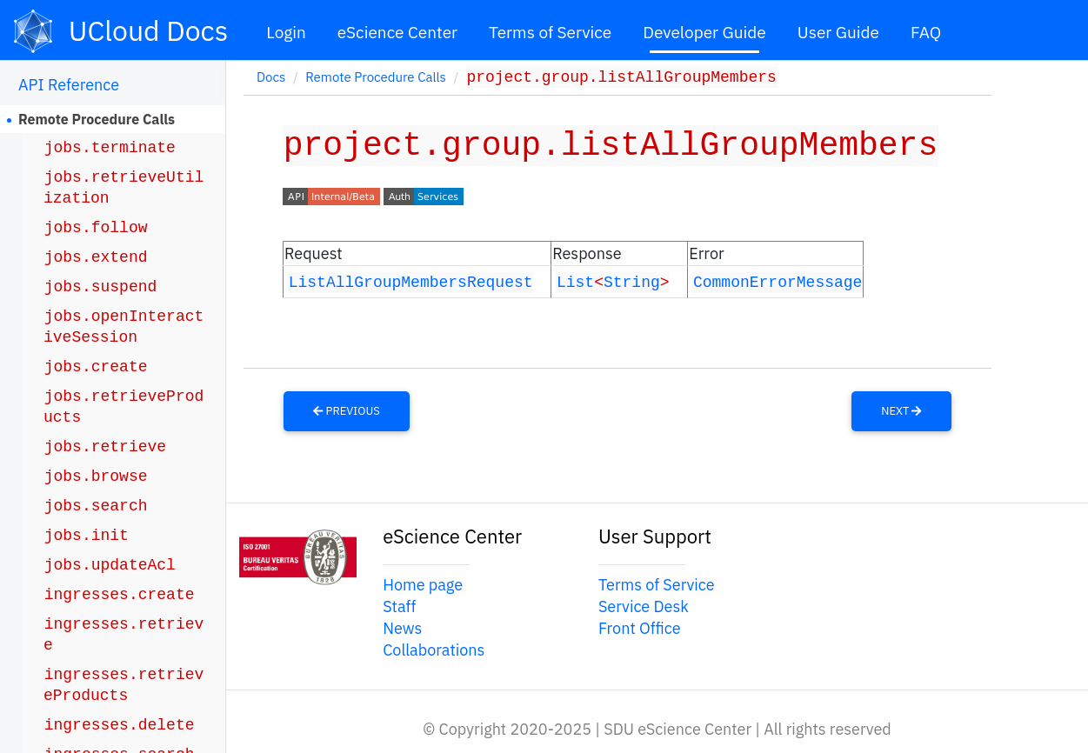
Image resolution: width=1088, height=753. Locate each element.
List (575, 280)
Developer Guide (704, 32)
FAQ (926, 32)
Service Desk (643, 606)
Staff (399, 606)
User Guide (838, 32)
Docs (271, 78)
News (402, 627)
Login (286, 32)
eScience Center (397, 32)
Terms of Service (550, 32)
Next (901, 410)
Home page (423, 584)
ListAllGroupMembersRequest (411, 280)
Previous (346, 410)
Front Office (639, 627)
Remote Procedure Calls (96, 119)
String (632, 280)
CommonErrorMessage (777, 280)
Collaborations (433, 650)
